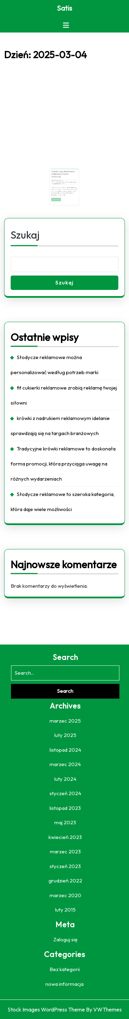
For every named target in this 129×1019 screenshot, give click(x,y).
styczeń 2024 (65, 793)
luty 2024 (65, 779)
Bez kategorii (65, 969)
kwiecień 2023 (65, 837)
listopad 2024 (65, 750)
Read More (59, 195)
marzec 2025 (65, 720)
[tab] (66, 25)
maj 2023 (65, 822)
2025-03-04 (59, 180)
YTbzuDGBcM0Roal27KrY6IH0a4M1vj (63, 181)
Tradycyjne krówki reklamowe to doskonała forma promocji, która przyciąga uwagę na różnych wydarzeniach (63, 463)
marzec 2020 (65, 895)
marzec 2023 (65, 851)
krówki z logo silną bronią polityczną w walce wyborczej (63, 175)
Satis (64, 8)
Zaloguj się (65, 939)
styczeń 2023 (65, 866)
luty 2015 (65, 909)
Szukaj (25, 234)
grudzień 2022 (65, 880)
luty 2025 (65, 735)
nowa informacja (64, 984)
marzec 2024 (65, 764)
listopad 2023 (65, 808)
